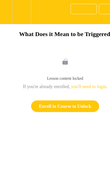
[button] (6, 12)
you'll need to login (88, 86)
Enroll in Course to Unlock (65, 106)
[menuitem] (21, 12)
